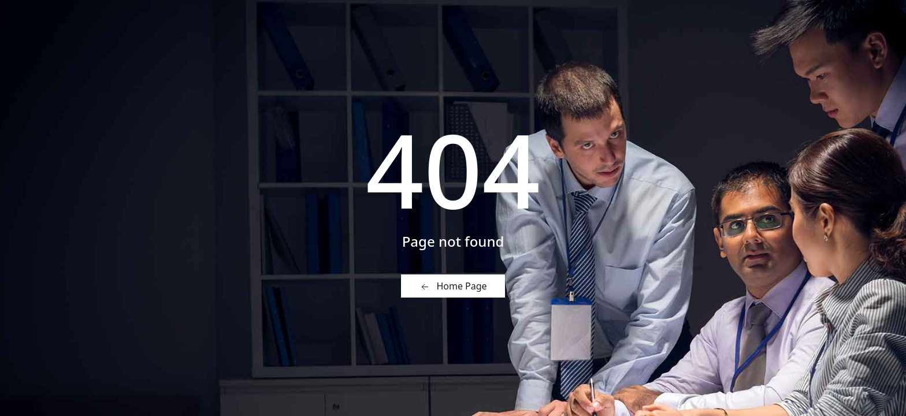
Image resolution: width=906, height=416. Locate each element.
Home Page (453, 286)
